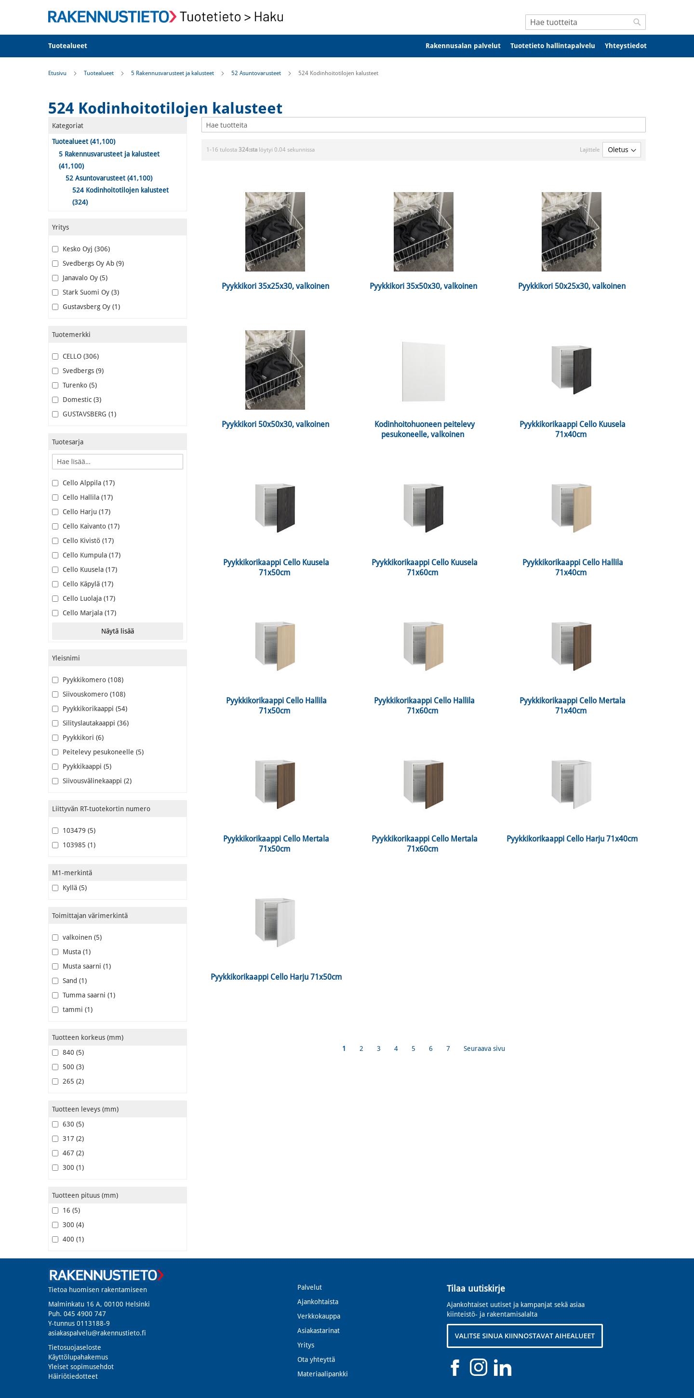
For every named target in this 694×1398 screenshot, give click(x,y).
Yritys (305, 1345)
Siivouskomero (88, 694)
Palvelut (309, 1287)
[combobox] (585, 22)
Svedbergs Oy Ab (88, 263)
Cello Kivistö (83, 540)
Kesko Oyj (81, 249)
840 (68, 1052)
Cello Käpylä (82, 584)
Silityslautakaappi (90, 723)
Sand (69, 980)
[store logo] (168, 17)
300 (68, 1167)
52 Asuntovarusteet (256, 73)
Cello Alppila (83, 483)
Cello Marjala (84, 613)
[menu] (347, 46)
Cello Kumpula (86, 555)
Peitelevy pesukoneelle (98, 752)
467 (68, 1153)
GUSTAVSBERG (84, 414)
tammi (72, 1009)
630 (68, 1124)
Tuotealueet (99, 73)
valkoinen (77, 937)
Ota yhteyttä (316, 1359)
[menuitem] (74, 46)
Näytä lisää (117, 631)
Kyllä (69, 888)
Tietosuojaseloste (74, 1347)
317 (68, 1138)
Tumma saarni (83, 995)
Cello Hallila (82, 497)
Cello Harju (81, 512)
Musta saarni (81, 966)
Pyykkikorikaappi (89, 708)
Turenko (74, 385)
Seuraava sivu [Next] (484, 1048)
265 (68, 1081)
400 (68, 1239)
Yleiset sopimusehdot (81, 1367)
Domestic (76, 399)
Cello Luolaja (83, 598)
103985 (73, 845)
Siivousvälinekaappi (92, 781)
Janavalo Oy (79, 278)
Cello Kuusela (84, 569)
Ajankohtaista (317, 1302)
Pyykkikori (78, 737)
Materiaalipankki (322, 1374)
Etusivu (58, 73)
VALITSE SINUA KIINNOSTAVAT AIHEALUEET (525, 1335)
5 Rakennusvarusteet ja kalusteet (173, 73)
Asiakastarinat (318, 1330)
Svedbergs (78, 371)
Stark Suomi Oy (85, 292)
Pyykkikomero (87, 680)
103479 (73, 830)
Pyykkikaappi (81, 766)
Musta (71, 952)
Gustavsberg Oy (86, 307)
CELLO (75, 356)
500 (68, 1067)
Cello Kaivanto (86, 526)
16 (66, 1210)
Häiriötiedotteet (73, 1376)
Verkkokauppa (318, 1316)
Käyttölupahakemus (78, 1357)
